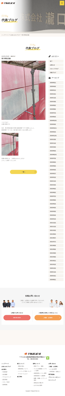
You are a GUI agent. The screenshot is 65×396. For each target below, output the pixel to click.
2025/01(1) (53, 95)
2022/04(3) (53, 212)
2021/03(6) (53, 262)
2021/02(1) (53, 265)
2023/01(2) (53, 182)
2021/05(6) (53, 254)
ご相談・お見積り (48, 322)
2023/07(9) (53, 163)
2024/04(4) (53, 129)
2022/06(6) (53, 205)
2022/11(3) (53, 186)
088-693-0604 (17, 322)
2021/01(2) (53, 269)
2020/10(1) (53, 281)
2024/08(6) (53, 114)
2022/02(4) (53, 220)
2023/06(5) (53, 167)
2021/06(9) (53, 250)
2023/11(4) (53, 148)
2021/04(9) (53, 258)
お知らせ (52, 70)
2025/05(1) (53, 87)
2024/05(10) (53, 125)
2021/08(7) (53, 243)
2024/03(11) (53, 133)
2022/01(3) (53, 224)
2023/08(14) (53, 159)
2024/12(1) (53, 99)
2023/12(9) (53, 144)
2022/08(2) (53, 197)
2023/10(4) (53, 152)
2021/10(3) (53, 235)
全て (51, 66)
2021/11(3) (53, 231)
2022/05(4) (53, 209)
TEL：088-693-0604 (32, 379)
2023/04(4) (53, 175)
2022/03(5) (53, 216)
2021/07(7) (53, 246)
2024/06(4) (53, 121)
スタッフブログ (54, 74)
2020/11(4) (53, 277)
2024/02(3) (53, 137)
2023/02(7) (53, 178)
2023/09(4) (53, 156)
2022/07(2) (53, 201)
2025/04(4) (53, 91)
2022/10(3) (53, 190)
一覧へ (23, 177)
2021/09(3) (53, 239)
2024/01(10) (53, 140)
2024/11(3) (53, 103)
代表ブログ (53, 77)
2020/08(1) (53, 284)
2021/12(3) (53, 228)
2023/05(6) (53, 171)
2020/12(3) (53, 273)
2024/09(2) (53, 110)
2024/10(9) (53, 106)
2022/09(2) (53, 193)
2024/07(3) (53, 118)
